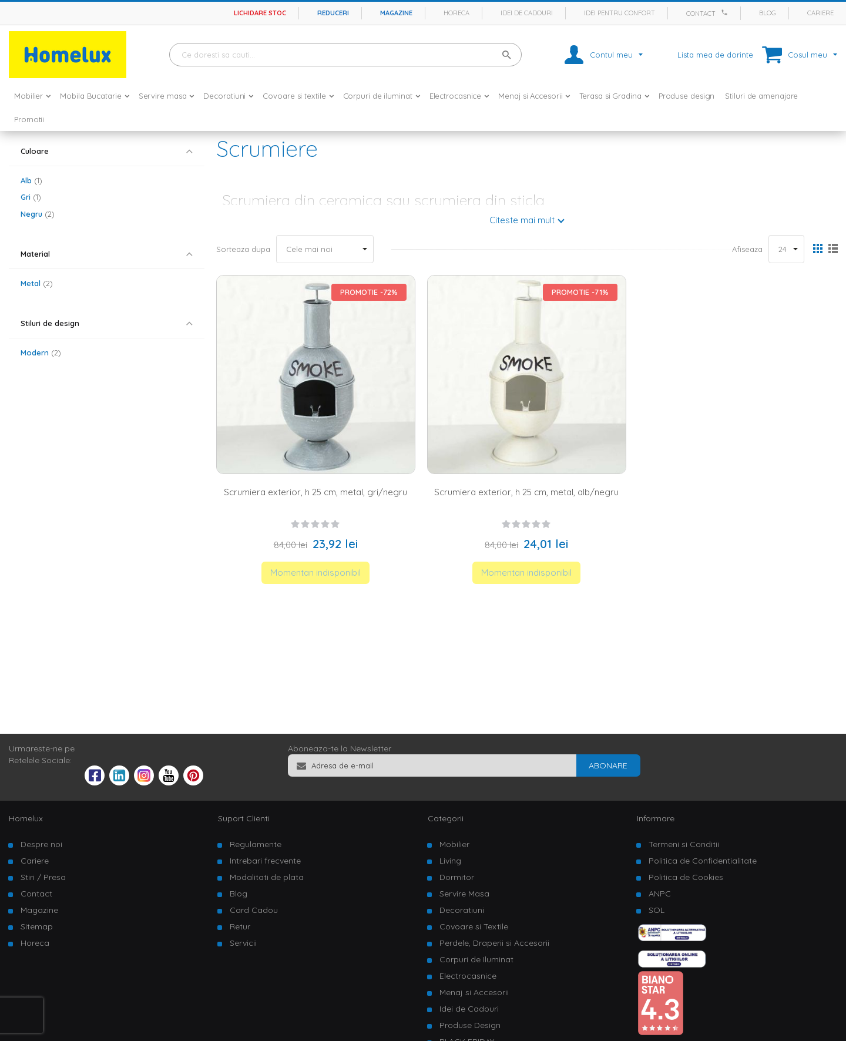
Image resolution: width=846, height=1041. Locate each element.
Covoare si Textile (473, 926)
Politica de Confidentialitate (703, 860)
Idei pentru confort (619, 13)
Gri (31, 197)
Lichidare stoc (260, 13)
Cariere (820, 13)
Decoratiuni (461, 910)
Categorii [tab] (446, 818)
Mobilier (454, 844)
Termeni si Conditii (684, 844)
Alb (31, 180)
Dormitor (456, 877)
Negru (38, 214)
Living (450, 860)
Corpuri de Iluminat (476, 959)
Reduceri (333, 13)
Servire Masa (464, 893)
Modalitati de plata (267, 877)
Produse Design (470, 1025)
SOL (656, 910)
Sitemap (37, 926)
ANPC (660, 893)
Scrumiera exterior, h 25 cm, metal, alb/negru (526, 492)
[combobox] (345, 54)
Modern (41, 352)
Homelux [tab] (26, 818)
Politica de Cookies (686, 877)
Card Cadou (254, 910)
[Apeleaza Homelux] (726, 12)
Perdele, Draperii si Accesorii (494, 943)
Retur (240, 926)
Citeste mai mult (522, 220)
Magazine (396, 13)
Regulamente (255, 844)
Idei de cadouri (527, 13)
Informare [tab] (655, 818)
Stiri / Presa (43, 877)
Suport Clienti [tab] (244, 818)
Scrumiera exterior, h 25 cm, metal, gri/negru (315, 492)
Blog (767, 13)
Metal (37, 283)
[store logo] (67, 54)
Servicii (243, 943)
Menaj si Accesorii (474, 992)
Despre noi (41, 844)
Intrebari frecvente (265, 860)
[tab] (106, 151)
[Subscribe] (608, 765)
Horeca (456, 13)
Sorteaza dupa (243, 249)
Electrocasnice (467, 976)
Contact (701, 13)
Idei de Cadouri (469, 1008)
